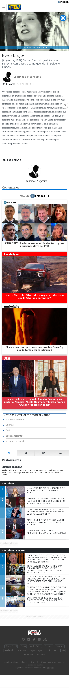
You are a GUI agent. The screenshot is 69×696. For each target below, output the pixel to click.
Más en (35, 196)
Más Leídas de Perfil (13, 550)
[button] (65, 105)
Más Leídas (7, 483)
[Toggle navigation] (4, 7)
